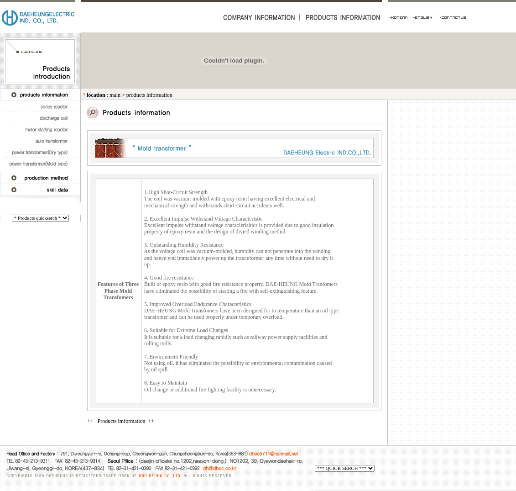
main (114, 95)
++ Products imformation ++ (120, 421)
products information (149, 95)
